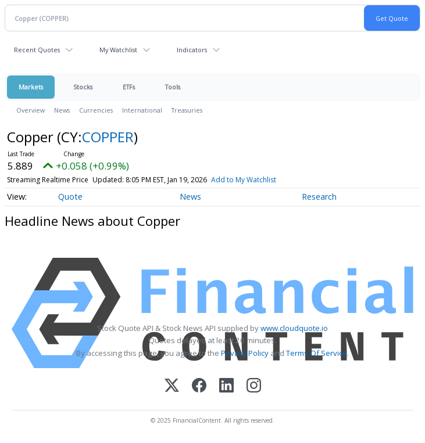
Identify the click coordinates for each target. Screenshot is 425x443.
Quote (70, 196)
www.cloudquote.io (294, 328)
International (142, 110)
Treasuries (187, 110)
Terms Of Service (316, 353)
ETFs (129, 86)
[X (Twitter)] (172, 386)
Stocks (82, 86)
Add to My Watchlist (243, 180)
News (62, 110)
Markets (31, 86)
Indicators (192, 49)
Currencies (96, 110)
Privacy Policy (245, 353)
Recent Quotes (37, 49)
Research (319, 196)
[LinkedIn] (226, 386)
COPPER (108, 136)
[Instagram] (254, 386)
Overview (30, 110)
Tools (172, 86)
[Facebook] (199, 386)
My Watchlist (118, 49)
